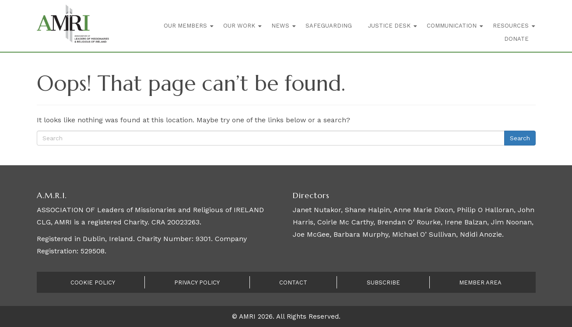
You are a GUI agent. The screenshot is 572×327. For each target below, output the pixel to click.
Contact (293, 282)
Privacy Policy (197, 282)
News (280, 25)
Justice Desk (389, 25)
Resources (511, 25)
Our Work (239, 25)
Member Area (480, 282)
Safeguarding (328, 25)
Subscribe (383, 282)
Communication (452, 25)
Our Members (185, 25)
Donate (516, 39)
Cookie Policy (92, 282)
